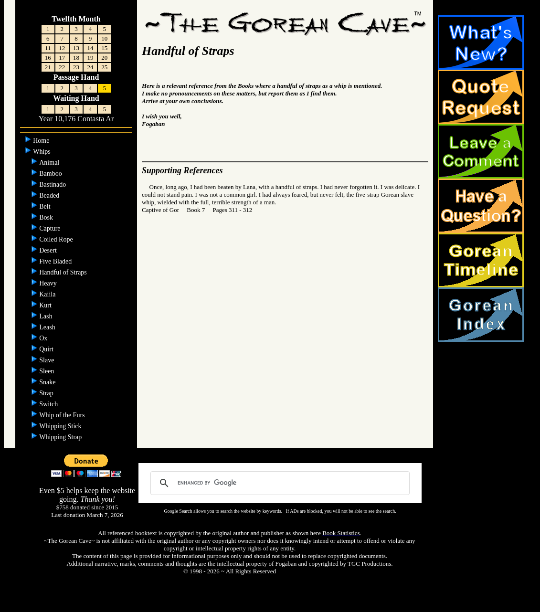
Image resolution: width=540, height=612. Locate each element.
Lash (46, 316)
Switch (49, 404)
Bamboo (51, 173)
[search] (279, 483)
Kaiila (48, 294)
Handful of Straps (63, 272)
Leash (48, 327)
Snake (48, 382)
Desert (48, 250)
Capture (50, 228)
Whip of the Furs (62, 415)
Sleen (47, 371)
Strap (47, 393)
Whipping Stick (61, 426)
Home (42, 140)
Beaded (50, 195)
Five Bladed (56, 261)
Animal (50, 162)
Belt (45, 206)
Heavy (48, 283)
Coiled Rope (56, 239)
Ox (44, 338)
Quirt (47, 349)
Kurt (46, 305)
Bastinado (53, 184)
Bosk (46, 217)
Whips (42, 151)
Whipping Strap (61, 437)
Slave (47, 360)
